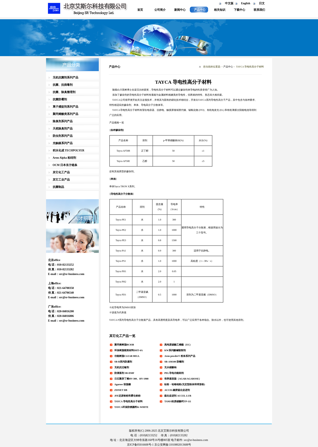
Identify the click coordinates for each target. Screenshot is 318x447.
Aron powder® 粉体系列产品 (179, 356)
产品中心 (199, 9)
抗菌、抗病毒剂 (63, 84)
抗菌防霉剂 (60, 99)
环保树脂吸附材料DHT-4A (128, 350)
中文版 (229, 3)
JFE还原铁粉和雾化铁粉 (127, 395)
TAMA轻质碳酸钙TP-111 (177, 401)
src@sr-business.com (71, 274)
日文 (262, 3)
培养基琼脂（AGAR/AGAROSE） (182, 378)
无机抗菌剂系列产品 (65, 77)
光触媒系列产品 (63, 143)
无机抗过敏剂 (121, 367)
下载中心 (239, 9)
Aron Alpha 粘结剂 (64, 157)
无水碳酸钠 (170, 367)
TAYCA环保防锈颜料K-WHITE (131, 407)
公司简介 (160, 9)
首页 (140, 9)
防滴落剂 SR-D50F (124, 373)
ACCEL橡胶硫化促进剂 (177, 390)
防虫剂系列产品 (63, 135)
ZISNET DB (120, 390)
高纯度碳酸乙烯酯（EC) (177, 344)
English (245, 3)
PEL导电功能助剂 (174, 373)
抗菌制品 (58, 186)
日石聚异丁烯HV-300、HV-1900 (131, 378)
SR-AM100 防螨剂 (174, 361)
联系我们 (259, 9)
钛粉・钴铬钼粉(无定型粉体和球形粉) (184, 384)
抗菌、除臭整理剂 (64, 92)
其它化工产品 (61, 172)
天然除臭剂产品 (63, 128)
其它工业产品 (61, 179)
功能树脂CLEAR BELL (127, 356)
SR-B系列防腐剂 (123, 361)
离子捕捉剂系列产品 (65, 106)
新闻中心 (180, 9)
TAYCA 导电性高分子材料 (128, 401)
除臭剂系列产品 (63, 121)
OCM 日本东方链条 (65, 165)
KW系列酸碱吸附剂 (175, 350)
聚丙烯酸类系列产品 (65, 113)
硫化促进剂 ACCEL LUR (177, 395)
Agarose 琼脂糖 (122, 384)
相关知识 (219, 9)
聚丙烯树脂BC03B (124, 344)
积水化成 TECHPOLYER (68, 150)
